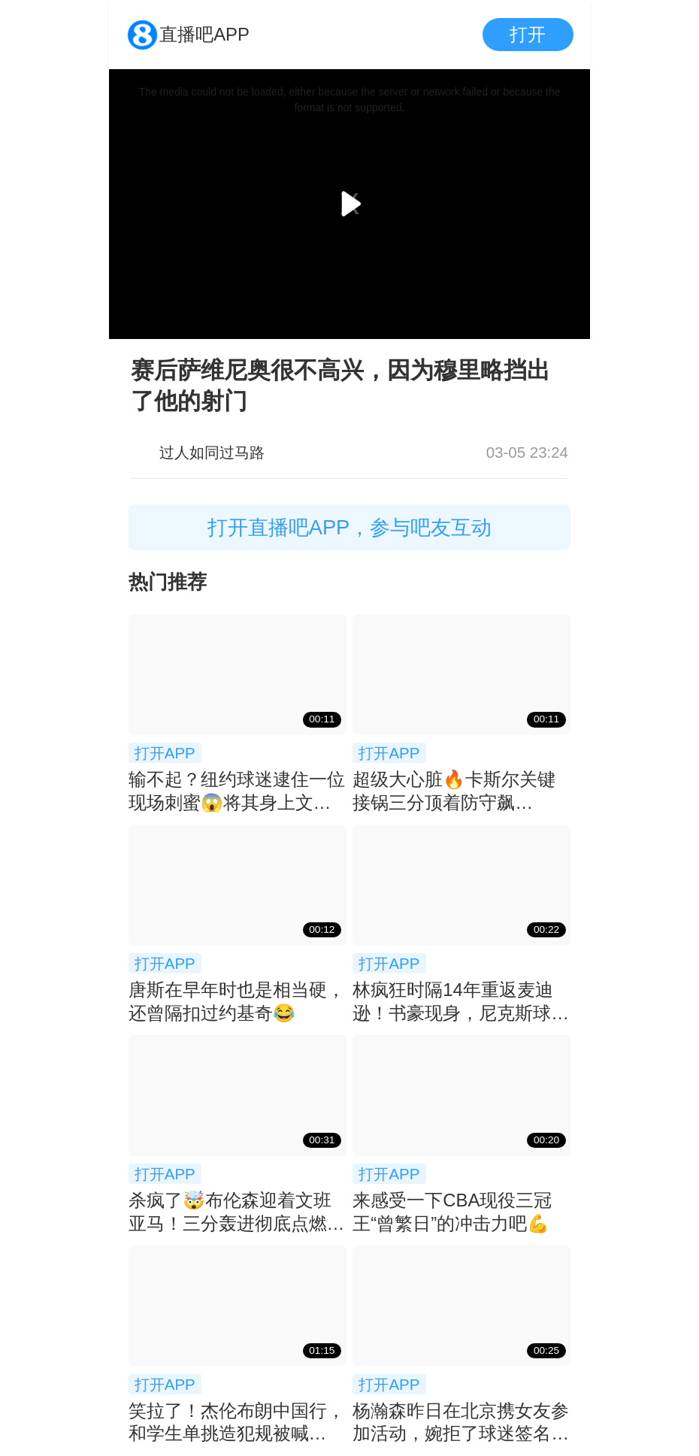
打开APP (165, 752)
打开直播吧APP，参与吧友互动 (349, 527)
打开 (528, 34)
